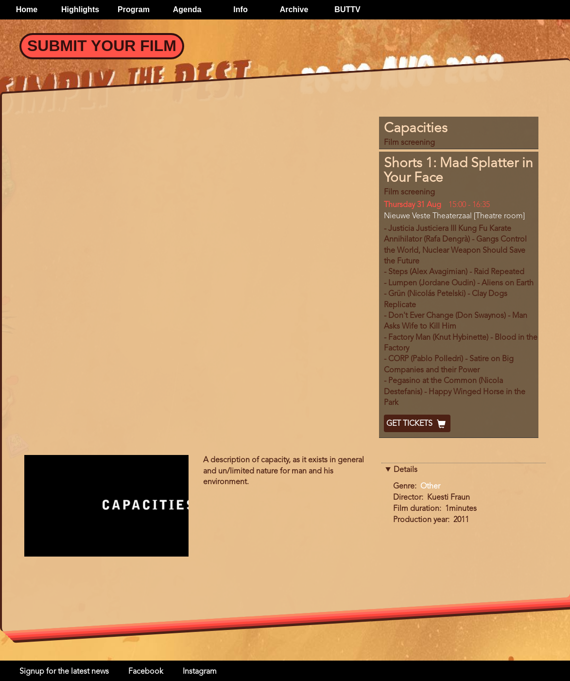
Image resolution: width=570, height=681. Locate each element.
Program (134, 9)
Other (430, 486)
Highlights (80, 9)
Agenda (187, 9)
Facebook (145, 672)
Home (26, 9)
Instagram (200, 672)
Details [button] (405, 470)
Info (240, 9)
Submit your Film (101, 45)
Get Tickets (417, 423)
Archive (294, 9)
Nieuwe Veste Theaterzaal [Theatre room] (454, 216)
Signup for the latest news (64, 672)
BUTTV (347, 9)
